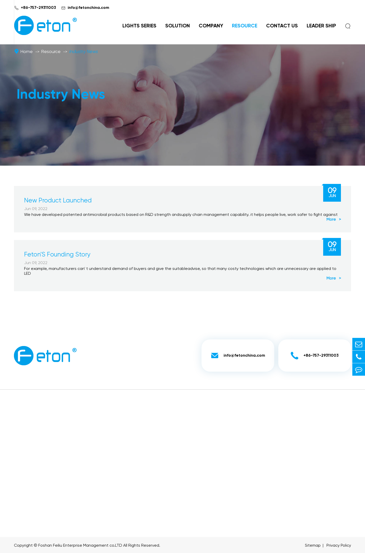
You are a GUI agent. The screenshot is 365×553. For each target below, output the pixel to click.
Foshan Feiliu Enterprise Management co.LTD (80, 546)
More (333, 220)
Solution (177, 26)
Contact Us (282, 26)
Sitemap (313, 546)
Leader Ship (321, 26)
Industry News (83, 51)
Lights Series (139, 26)
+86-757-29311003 (38, 8)
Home (26, 51)
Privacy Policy (338, 546)
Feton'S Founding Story (57, 255)
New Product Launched (58, 201)
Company (211, 26)
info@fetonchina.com (88, 8)
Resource (244, 26)
